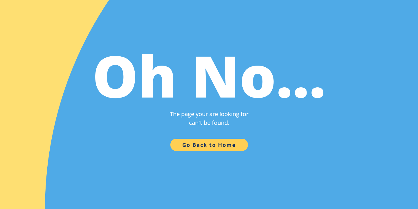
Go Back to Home (209, 144)
